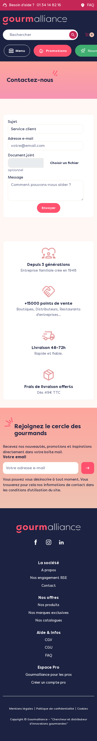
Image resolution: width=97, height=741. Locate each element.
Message (15, 177)
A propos (48, 570)
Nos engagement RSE (48, 578)
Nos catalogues (48, 620)
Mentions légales (21, 708)
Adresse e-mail (20, 138)
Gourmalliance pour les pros (49, 674)
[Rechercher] (38, 34)
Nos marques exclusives (48, 613)
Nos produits (48, 605)
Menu (17, 51)
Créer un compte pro (48, 682)
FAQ (87, 5)
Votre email (14, 457)
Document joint (21, 155)
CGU (48, 647)
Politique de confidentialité (55, 708)
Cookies (82, 708)
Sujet (12, 121)
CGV (48, 640)
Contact (48, 585)
